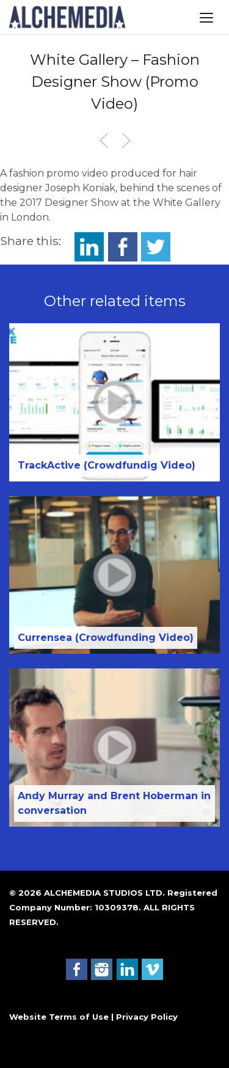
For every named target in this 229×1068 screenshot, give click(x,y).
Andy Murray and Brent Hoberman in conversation (114, 803)
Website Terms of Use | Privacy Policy (93, 1017)
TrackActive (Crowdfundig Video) (106, 465)
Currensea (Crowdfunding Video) (106, 637)
